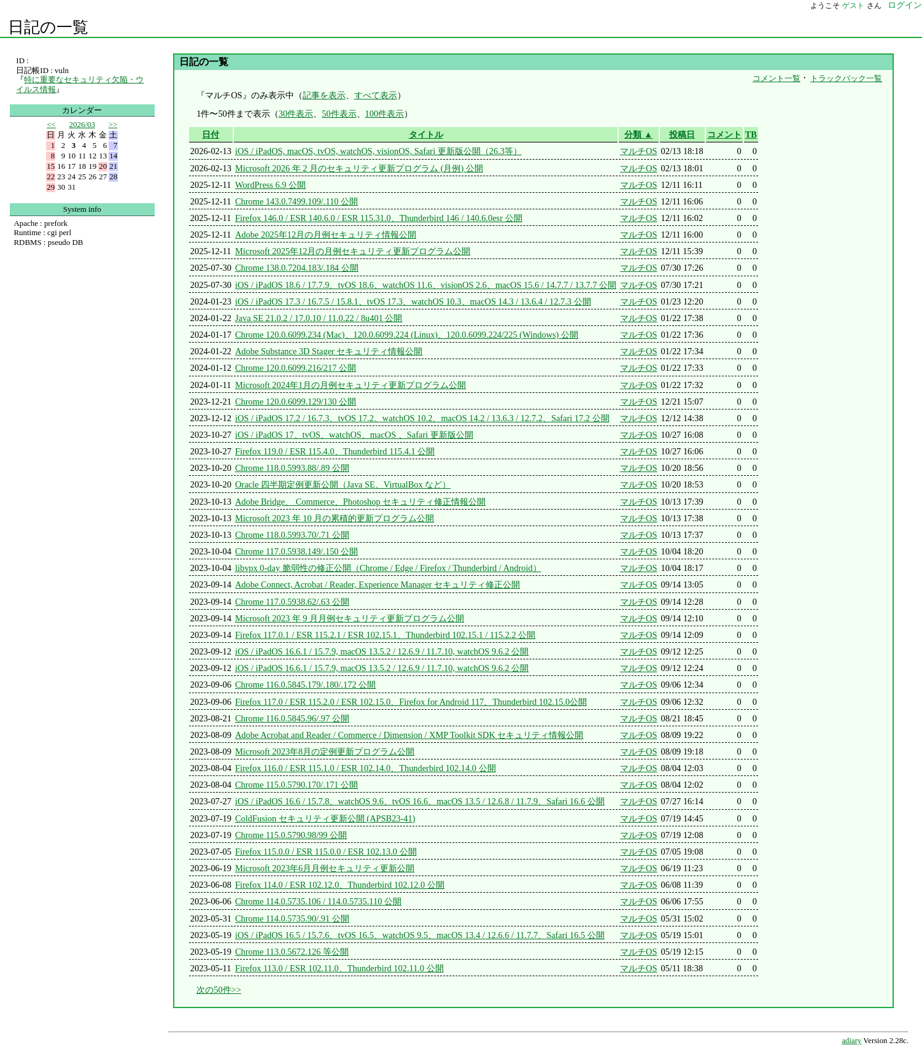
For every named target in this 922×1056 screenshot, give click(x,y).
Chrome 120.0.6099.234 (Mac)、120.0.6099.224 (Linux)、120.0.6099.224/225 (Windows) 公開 (406, 335)
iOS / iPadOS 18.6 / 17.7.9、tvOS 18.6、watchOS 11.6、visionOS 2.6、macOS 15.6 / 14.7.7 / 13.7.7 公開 (425, 285)
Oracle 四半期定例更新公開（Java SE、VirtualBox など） (343, 484)
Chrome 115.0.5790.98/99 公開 (291, 835)
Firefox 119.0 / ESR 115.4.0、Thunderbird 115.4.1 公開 (335, 451)
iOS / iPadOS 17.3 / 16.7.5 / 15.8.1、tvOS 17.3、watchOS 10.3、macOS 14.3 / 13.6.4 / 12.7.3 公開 (413, 301)
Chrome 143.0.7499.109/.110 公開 (296, 201)
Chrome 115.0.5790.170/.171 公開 (296, 785)
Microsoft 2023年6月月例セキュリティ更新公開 (324, 868)
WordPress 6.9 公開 (270, 185)
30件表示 (296, 113)
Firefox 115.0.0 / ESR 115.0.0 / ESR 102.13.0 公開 (326, 851)
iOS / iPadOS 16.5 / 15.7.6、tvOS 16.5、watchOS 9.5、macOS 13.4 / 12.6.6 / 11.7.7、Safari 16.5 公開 (420, 935)
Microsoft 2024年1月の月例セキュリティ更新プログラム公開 (350, 385)
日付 (210, 134)
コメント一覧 (776, 78)
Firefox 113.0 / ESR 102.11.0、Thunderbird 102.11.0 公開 (339, 968)
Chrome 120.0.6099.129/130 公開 (295, 401)
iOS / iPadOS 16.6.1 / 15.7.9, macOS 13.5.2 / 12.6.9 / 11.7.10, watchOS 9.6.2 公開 (382, 651)
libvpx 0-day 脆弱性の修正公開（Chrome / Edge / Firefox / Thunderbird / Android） (388, 568)
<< (51, 124)
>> (113, 124)
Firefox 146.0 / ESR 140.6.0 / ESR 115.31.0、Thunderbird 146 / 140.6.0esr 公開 (378, 218)
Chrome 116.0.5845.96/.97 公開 (292, 718)
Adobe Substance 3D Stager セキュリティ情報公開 (328, 351)
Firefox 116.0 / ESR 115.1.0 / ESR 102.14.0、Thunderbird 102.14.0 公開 (365, 768)
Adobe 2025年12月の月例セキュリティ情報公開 (325, 234)
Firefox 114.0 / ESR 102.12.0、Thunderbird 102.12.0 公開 (339, 885)
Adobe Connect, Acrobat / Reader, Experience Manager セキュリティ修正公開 (377, 584)
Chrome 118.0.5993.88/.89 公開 (292, 468)
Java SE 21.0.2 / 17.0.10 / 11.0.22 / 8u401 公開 (319, 318)
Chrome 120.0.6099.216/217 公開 (295, 368)
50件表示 (339, 113)
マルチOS (638, 151)
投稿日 (682, 134)
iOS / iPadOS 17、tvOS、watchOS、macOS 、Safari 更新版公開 (354, 435)
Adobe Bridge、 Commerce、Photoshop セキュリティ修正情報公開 (360, 502)
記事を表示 (324, 95)
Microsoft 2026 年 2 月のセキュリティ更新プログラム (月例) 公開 (359, 168)
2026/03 (82, 124)
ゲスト (853, 5)
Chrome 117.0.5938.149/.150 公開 (296, 551)
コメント (724, 134)
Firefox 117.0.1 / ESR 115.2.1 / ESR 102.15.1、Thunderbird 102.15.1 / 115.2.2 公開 (385, 635)
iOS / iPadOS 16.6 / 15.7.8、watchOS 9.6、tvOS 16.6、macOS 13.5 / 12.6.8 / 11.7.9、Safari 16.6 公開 (420, 801)
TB (751, 134)
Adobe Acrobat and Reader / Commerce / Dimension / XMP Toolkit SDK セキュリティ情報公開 (409, 735)
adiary (851, 1040)
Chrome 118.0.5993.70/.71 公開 (292, 535)
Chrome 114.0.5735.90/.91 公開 (292, 918)
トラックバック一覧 (846, 78)
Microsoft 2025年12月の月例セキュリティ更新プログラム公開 (353, 251)
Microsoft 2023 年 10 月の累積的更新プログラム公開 (334, 518)
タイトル (426, 134)
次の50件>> (218, 990)
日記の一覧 (48, 27)
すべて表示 (375, 95)
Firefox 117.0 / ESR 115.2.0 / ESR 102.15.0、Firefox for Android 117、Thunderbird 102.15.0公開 (411, 702)
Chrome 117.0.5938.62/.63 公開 (292, 602)
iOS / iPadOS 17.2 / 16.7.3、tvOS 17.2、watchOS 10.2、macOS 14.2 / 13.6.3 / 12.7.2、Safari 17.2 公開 (422, 418)
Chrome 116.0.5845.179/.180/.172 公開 (305, 684)
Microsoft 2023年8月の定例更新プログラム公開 (324, 751)
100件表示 (385, 113)
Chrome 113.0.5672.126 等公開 (292, 952)
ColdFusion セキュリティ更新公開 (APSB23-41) (325, 818)
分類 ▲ (638, 134)
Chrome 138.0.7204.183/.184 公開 (296, 268)
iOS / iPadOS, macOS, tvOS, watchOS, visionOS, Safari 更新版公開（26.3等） (378, 151)
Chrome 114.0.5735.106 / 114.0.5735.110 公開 (318, 901)
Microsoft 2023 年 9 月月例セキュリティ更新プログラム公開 (349, 618)
